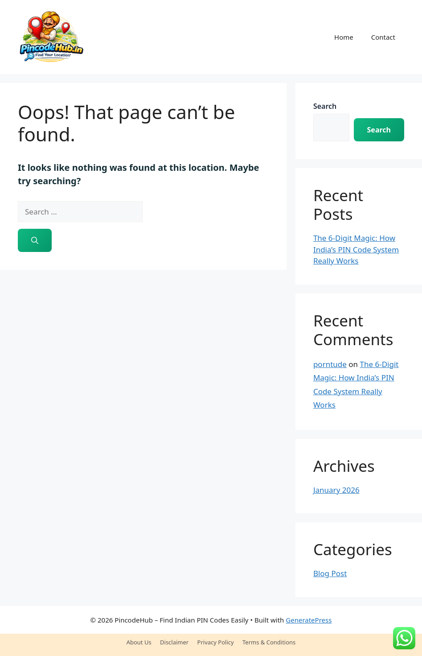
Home (343, 37)
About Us (139, 642)
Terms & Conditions (268, 642)
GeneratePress (309, 619)
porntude (330, 364)
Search (324, 106)
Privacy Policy (215, 642)
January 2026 (336, 490)
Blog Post (330, 573)
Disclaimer (174, 642)
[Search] (35, 240)
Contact (383, 37)
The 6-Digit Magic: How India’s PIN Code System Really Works (356, 249)
